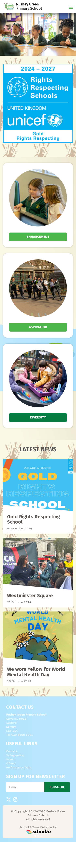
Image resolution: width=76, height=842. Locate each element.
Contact (11, 751)
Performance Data (18, 767)
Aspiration (38, 327)
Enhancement (38, 237)
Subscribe (57, 787)
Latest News (38, 449)
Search (10, 759)
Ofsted (11, 763)
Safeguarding (15, 755)
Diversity (38, 417)
